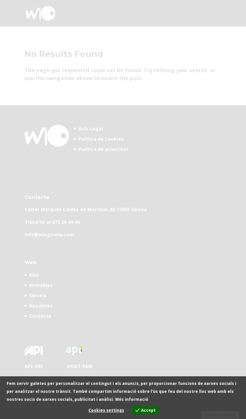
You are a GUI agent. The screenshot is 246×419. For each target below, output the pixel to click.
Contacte (40, 316)
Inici (34, 275)
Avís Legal (90, 128)
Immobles (41, 285)
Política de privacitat (103, 149)
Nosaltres (41, 306)
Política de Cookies (101, 139)
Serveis (37, 295)
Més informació (131, 399)
